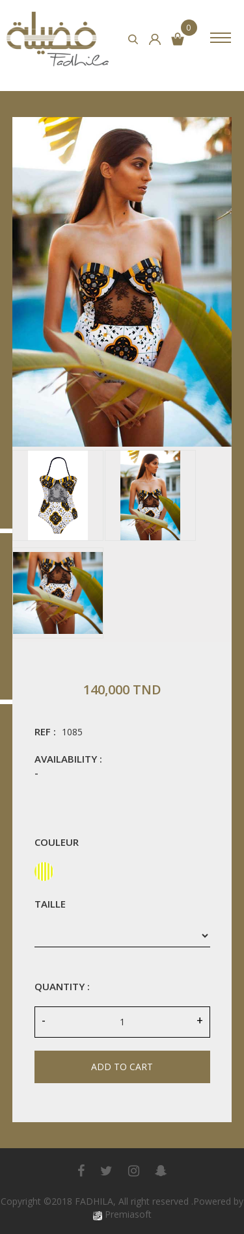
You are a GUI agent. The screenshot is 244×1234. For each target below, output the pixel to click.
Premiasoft (128, 1214)
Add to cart (122, 1066)
